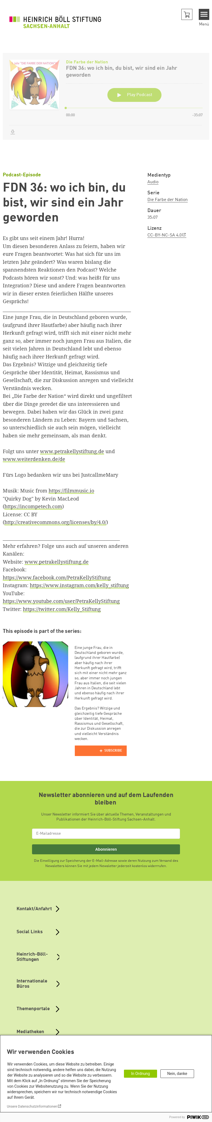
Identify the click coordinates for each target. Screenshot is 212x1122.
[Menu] (204, 14)
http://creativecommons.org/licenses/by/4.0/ (55, 522)
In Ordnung (140, 1073)
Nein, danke (177, 1073)
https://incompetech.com (33, 506)
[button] (186, 14)
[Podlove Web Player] (101, 750)
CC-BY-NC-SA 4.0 (164, 235)
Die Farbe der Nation (167, 200)
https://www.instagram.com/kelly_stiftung (79, 585)
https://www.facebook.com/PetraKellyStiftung (57, 577)
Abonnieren (106, 849)
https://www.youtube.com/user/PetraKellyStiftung (61, 601)
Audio (152, 182)
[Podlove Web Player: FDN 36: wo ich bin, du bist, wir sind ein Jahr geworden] (106, 104)
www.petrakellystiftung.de (72, 451)
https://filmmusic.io (71, 490)
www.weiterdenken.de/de (34, 459)
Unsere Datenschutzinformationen (32, 1106)
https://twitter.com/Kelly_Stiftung (62, 609)
